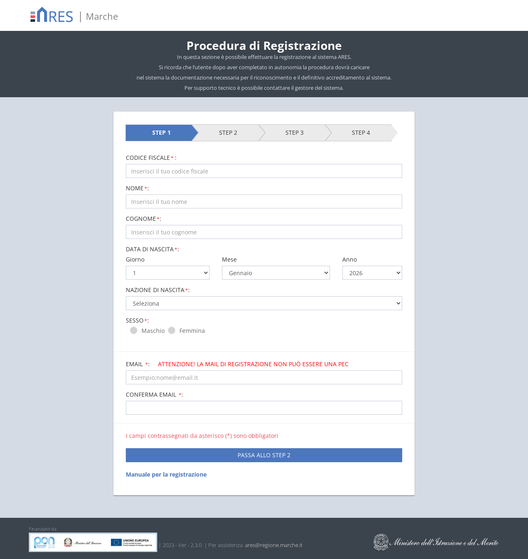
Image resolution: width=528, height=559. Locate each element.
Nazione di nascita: (158, 290)
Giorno (135, 259)
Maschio (154, 330)
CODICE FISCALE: (151, 157)
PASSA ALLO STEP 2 (264, 455)
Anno (349, 259)
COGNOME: (143, 218)
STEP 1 (161, 132)
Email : (237, 364)
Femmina (193, 330)
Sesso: (137, 320)
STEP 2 (228, 132)
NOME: (137, 188)
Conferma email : (154, 394)
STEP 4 (361, 132)
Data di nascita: (152, 249)
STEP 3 (294, 132)
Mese (229, 259)
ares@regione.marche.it (273, 545)
